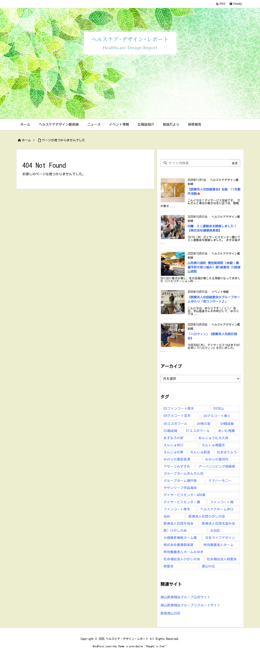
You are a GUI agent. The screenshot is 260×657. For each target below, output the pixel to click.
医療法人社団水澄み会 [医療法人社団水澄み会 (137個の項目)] (218, 523)
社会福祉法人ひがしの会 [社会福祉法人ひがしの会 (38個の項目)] (182, 559)
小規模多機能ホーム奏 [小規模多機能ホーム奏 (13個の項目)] (180, 537)
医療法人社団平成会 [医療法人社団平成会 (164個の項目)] (178, 523)
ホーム (26, 140)
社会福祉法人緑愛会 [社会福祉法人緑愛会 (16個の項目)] (222, 559)
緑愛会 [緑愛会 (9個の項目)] (168, 566)
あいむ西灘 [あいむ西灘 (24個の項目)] (226, 431)
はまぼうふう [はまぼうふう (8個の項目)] (227, 452)
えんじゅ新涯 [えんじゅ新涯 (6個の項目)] (200, 452)
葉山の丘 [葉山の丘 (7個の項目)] (208, 566)
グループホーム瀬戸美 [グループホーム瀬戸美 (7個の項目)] (180, 480)
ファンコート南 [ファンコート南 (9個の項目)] (221, 502)
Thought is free (155, 646)
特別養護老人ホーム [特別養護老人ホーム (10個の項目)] (218, 545)
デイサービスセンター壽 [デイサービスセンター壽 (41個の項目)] (182, 502)
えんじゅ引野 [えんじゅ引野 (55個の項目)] (173, 452)
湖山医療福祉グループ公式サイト (185, 597)
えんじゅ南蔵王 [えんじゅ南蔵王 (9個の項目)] (213, 445)
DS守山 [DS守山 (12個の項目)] (218, 408)
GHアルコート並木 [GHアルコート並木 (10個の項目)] (177, 415)
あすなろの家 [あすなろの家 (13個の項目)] (173, 438)
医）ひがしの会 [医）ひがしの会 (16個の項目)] (175, 530)
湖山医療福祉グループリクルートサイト (190, 605)
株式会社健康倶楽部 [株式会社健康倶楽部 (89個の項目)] (178, 545)
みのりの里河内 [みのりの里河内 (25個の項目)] (216, 459)
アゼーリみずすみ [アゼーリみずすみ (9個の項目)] (177, 466)
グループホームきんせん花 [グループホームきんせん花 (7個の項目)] (183, 473)
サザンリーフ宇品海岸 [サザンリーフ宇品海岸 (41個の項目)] (180, 488)
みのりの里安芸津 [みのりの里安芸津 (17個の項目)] (177, 459)
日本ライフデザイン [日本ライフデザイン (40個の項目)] (220, 537)
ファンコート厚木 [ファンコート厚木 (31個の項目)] (177, 509)
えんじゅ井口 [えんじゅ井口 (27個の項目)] (173, 445)
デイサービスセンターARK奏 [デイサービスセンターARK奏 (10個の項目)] (184, 495)
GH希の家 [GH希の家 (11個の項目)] (204, 423)
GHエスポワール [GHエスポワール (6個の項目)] (175, 423)
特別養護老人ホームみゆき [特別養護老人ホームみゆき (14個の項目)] (183, 552)
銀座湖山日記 (170, 613)
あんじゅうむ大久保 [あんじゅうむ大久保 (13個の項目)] (213, 438)
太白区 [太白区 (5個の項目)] (215, 530)
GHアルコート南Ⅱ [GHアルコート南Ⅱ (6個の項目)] (217, 416)
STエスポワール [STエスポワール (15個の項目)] (198, 431)
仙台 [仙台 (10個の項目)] (167, 516)
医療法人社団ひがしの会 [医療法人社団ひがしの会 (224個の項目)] (206, 516)
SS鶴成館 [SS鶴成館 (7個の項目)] (170, 431)
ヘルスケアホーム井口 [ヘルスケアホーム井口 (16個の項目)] (216, 509)
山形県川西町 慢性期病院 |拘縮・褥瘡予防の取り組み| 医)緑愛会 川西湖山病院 (214, 267)
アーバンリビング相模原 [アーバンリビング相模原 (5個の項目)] (216, 466)
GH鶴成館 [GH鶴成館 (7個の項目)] (227, 423)
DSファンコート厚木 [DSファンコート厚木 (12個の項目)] (179, 408)
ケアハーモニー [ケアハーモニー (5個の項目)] (220, 480)
